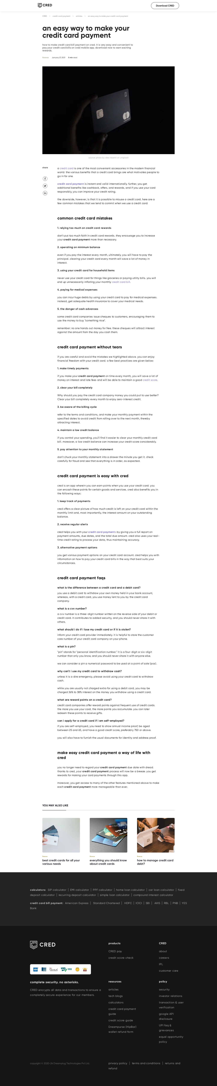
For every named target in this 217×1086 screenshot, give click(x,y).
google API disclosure (166, 1016)
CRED (44, 16)
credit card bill (121, 281)
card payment (75, 183)
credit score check (121, 957)
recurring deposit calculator (77, 894)
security (164, 989)
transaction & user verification (171, 1005)
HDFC (128, 903)
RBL (166, 903)
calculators (115, 1002)
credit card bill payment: (46, 903)
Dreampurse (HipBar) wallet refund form (122, 1029)
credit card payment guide (122, 1011)
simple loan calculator (115, 894)
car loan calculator (161, 889)
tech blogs (115, 995)
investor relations (170, 995)
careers (164, 957)
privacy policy (117, 1063)
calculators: (38, 890)
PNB (175, 903)
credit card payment (61, 16)
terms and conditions (146, 1063)
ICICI (139, 903)
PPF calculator (102, 889)
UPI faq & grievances (166, 1028)
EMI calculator (79, 889)
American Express (77, 903)
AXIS (157, 903)
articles (79, 16)
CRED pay (115, 951)
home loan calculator (130, 889)
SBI (148, 903)
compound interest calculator (153, 894)
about (163, 951)
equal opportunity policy (171, 1039)
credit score (150, 379)
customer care (168, 970)
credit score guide (120, 1020)
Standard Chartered (106, 903)
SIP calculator (57, 889)
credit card (66, 168)
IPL (161, 964)
